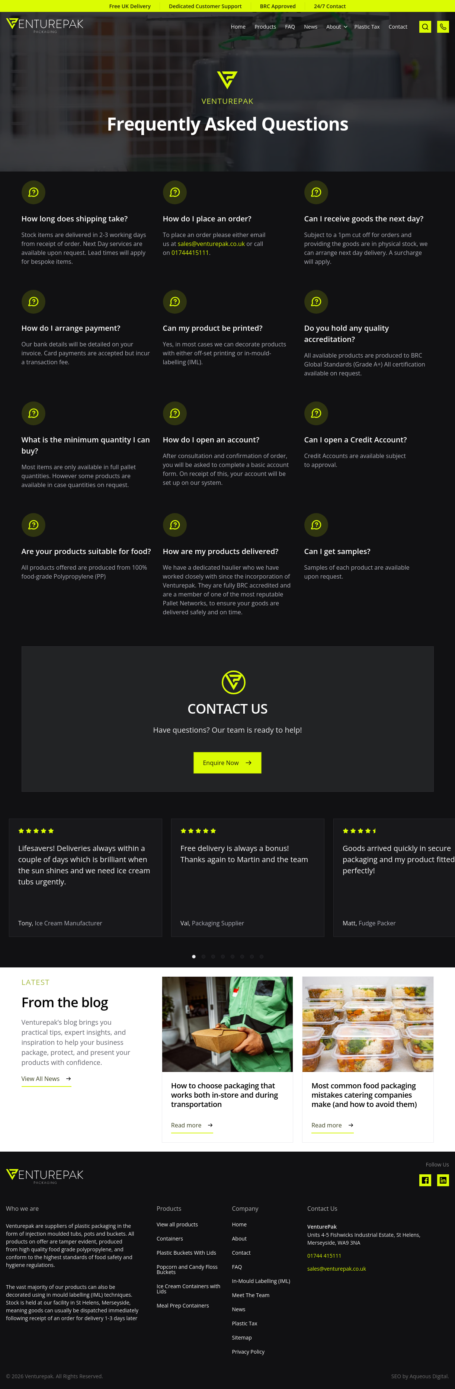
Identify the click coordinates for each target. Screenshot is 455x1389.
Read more (186, 1125)
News (310, 26)
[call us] (443, 27)
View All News (41, 1079)
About (333, 26)
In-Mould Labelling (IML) (261, 1281)
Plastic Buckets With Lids (186, 1252)
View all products (177, 1224)
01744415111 (190, 253)
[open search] (425, 27)
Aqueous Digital (429, 1376)
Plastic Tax (367, 26)
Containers (170, 1238)
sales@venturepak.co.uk (211, 244)
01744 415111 (324, 1255)
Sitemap (242, 1337)
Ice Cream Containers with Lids (188, 1289)
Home (238, 26)
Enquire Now (220, 763)
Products (265, 26)
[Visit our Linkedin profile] (443, 1180)
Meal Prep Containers (183, 1305)
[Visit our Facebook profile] (425, 1180)
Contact (398, 26)
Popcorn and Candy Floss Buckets (187, 1269)
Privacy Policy (248, 1351)
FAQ (290, 26)
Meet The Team (251, 1295)
